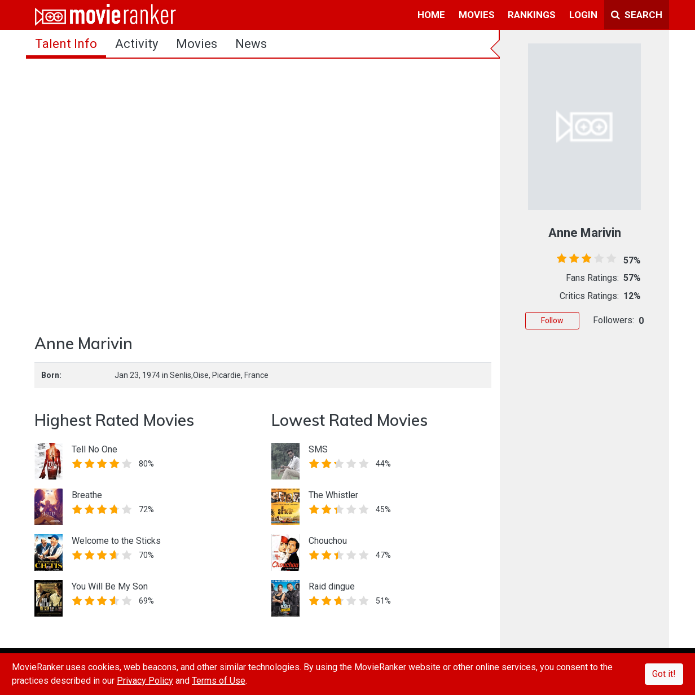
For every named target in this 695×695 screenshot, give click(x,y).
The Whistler (333, 495)
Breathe (87, 495)
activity (136, 44)
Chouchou (328, 540)
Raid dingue (332, 586)
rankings (532, 14)
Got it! (664, 673)
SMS (318, 449)
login (583, 14)
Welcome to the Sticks (116, 540)
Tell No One (94, 449)
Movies (196, 44)
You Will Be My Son (110, 586)
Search (636, 14)
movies (477, 14)
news (251, 44)
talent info (66, 44)
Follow (552, 320)
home (431, 14)
